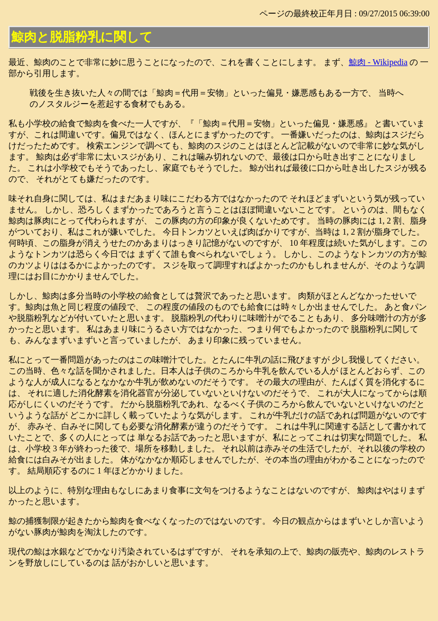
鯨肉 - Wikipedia (378, 62)
